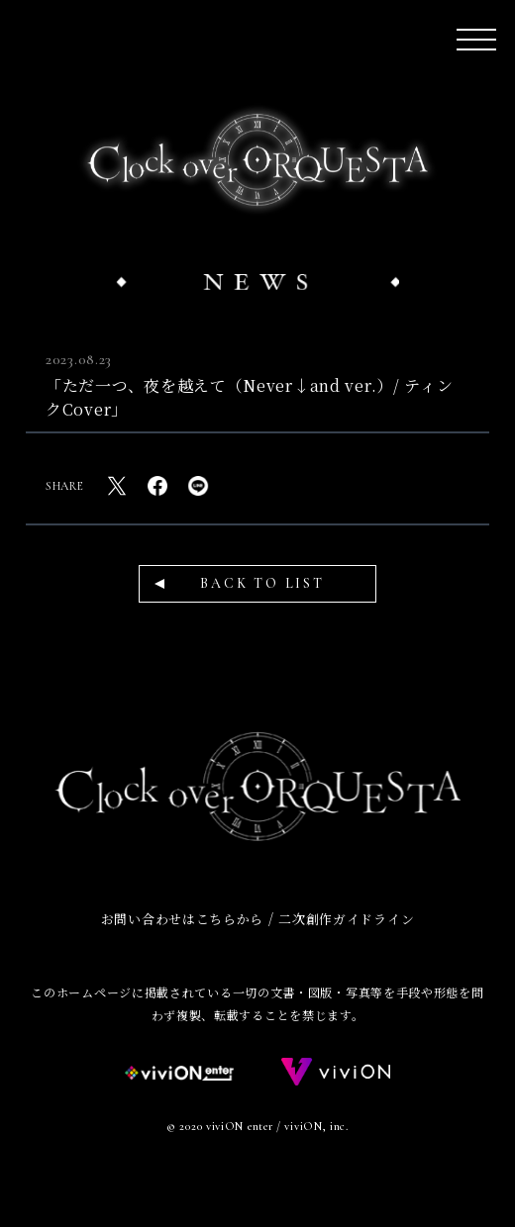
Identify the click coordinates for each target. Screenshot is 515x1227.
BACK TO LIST (262, 583)
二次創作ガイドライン (346, 918)
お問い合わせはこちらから (182, 918)
